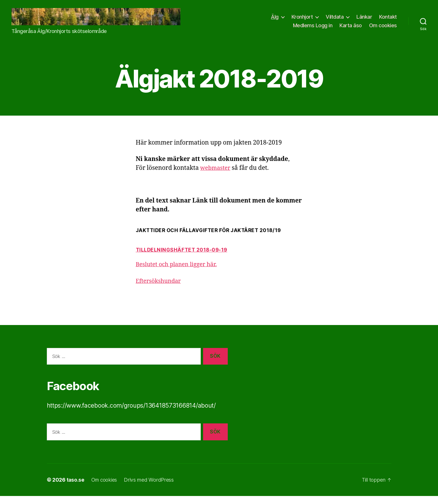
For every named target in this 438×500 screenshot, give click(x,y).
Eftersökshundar (160, 285)
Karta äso (350, 27)
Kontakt (388, 19)
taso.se (76, 484)
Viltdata (335, 19)
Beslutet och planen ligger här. (179, 268)
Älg (275, 19)
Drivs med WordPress (151, 484)
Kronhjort (302, 19)
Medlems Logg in (313, 27)
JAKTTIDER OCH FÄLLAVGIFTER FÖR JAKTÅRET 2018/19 (211, 234)
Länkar (364, 19)
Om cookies (383, 27)
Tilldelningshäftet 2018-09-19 (183, 254)
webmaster (216, 172)
